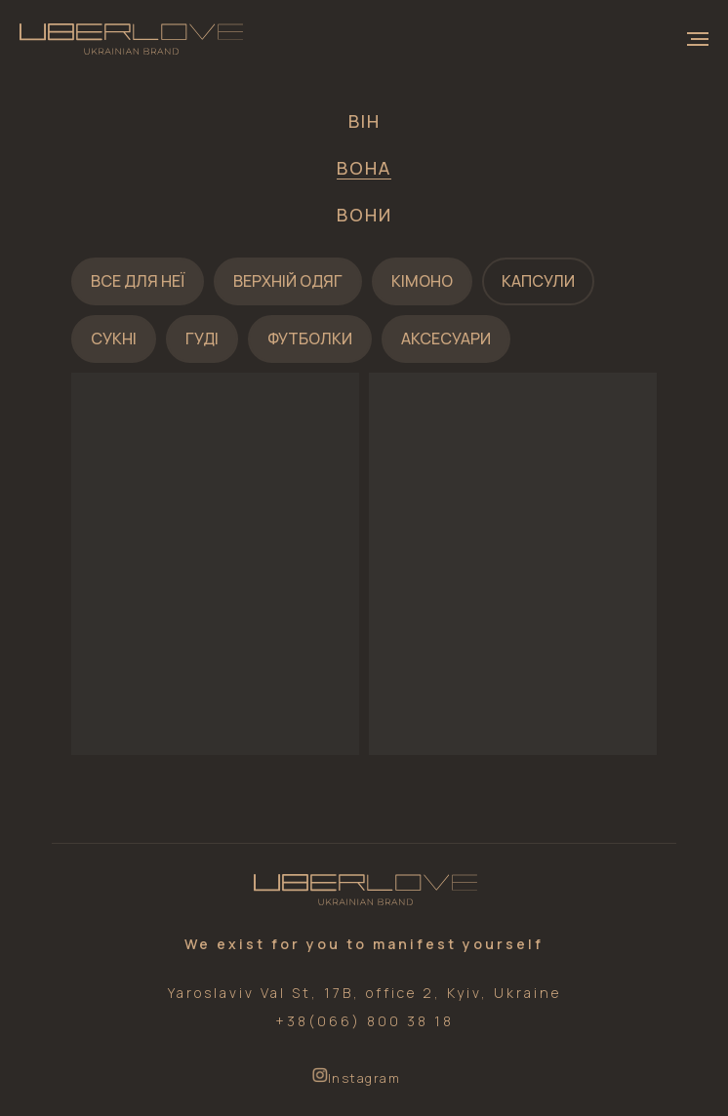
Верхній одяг (288, 281)
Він (364, 121)
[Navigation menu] (697, 39)
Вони (364, 214)
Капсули (538, 281)
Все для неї (137, 281)
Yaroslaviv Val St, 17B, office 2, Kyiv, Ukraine (364, 992)
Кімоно (422, 281)
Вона (364, 167)
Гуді (202, 338)
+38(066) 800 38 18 (364, 1021)
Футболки (309, 338)
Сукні (114, 338)
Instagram (364, 1078)
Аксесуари (446, 338)
